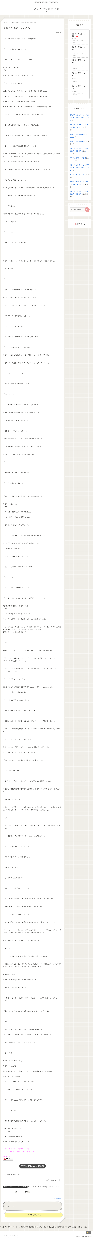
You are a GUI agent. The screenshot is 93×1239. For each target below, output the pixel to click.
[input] (79, 209)
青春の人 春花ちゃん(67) (78, 134)
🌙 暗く (88, 1232)
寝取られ (57, 1186)
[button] (28, 1192)
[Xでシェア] (16, 1192)
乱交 (37, 1186)
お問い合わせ (80, 224)
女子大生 (43, 1186)
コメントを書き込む (33, 1215)
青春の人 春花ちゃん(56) (78, 158)
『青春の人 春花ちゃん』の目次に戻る (32, 1166)
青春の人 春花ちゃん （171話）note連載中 (15, 1186)
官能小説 (50, 1186)
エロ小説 (31, 1186)
